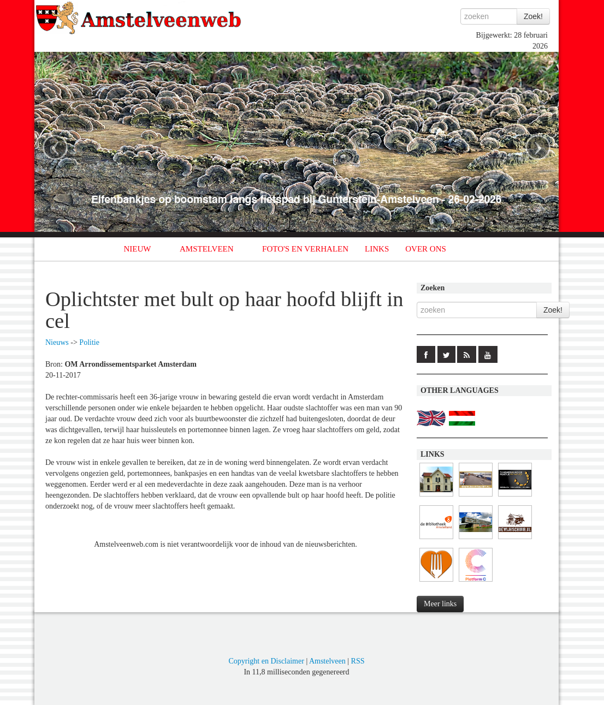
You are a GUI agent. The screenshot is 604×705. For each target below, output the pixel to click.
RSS (358, 661)
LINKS (377, 248)
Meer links (440, 604)
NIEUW (137, 248)
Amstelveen (327, 661)
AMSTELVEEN (207, 248)
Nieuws (57, 342)
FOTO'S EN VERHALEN (305, 248)
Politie (89, 342)
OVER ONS (425, 248)
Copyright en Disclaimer (266, 661)
